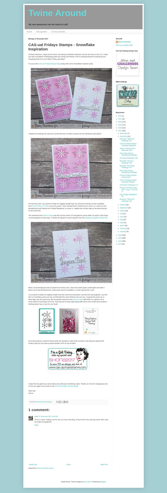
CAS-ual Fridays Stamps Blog (49, 64)
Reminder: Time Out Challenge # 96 (126, 162)
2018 (120, 128)
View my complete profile (124, 45)
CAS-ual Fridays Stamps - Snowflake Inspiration (128, 144)
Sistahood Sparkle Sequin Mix (96, 218)
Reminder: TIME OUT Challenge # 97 (127, 140)
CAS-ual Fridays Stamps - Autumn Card (128, 176)
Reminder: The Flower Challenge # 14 (127, 166)
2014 (120, 241)
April (121, 223)
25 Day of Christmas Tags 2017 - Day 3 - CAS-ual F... (128, 189)
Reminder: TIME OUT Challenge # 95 (127, 200)
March (122, 225)
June (122, 217)
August (122, 211)
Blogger (103, 482)
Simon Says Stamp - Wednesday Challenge (128, 154)
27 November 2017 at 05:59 (48, 416)
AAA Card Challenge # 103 (129, 158)
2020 (120, 122)
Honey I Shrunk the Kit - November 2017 (128, 149)
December (123, 133)
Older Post (104, 464)
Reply (36, 425)
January (123, 231)
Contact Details (58, 32)
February (123, 228)
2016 (120, 235)
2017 (120, 131)
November (123, 136)
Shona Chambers (124, 42)
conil (36, 416)
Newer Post (33, 464)
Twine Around (57, 13)
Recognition (41, 32)
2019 (120, 125)
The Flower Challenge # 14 (129, 185)
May (121, 219)
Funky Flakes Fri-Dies (40, 206)
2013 (120, 244)
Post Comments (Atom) (46, 468)
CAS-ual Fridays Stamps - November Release (128, 181)
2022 (120, 116)
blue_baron (87, 482)
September (124, 208)
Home (29, 32)
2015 (120, 238)
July (121, 214)
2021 (120, 119)
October (123, 205)
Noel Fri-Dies (48, 215)
